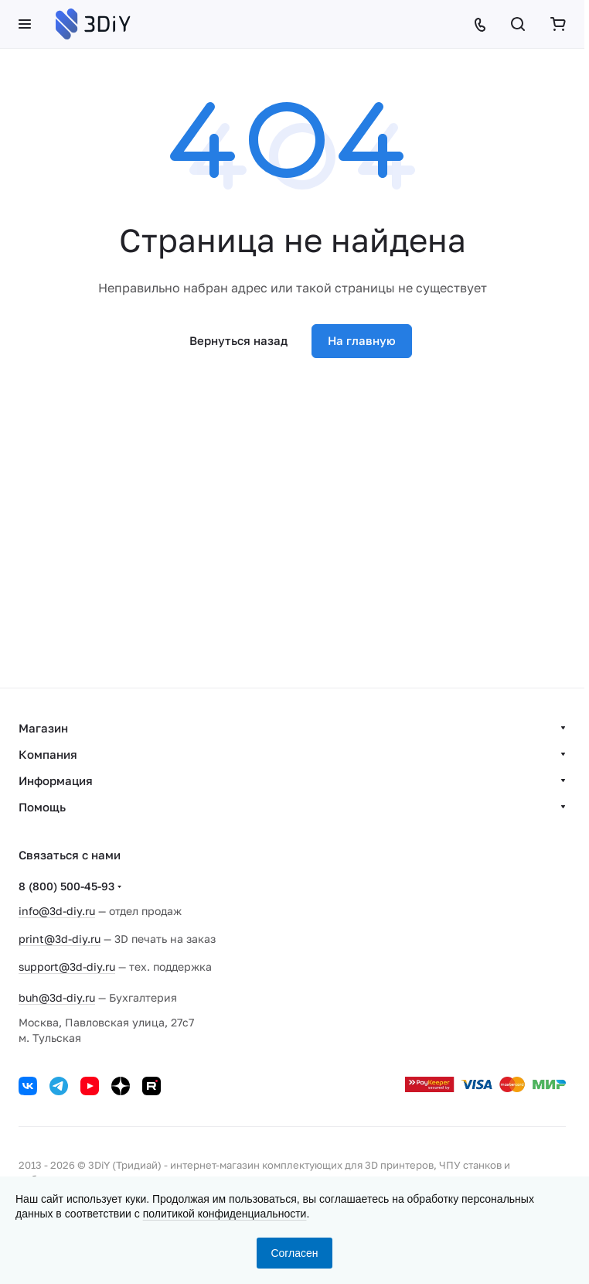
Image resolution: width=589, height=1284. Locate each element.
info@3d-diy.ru (57, 910)
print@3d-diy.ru (59, 938)
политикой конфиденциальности (225, 1213)
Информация (56, 780)
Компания (48, 754)
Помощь (42, 807)
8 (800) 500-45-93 (66, 886)
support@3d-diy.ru (67, 966)
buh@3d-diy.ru (57, 997)
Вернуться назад (238, 340)
